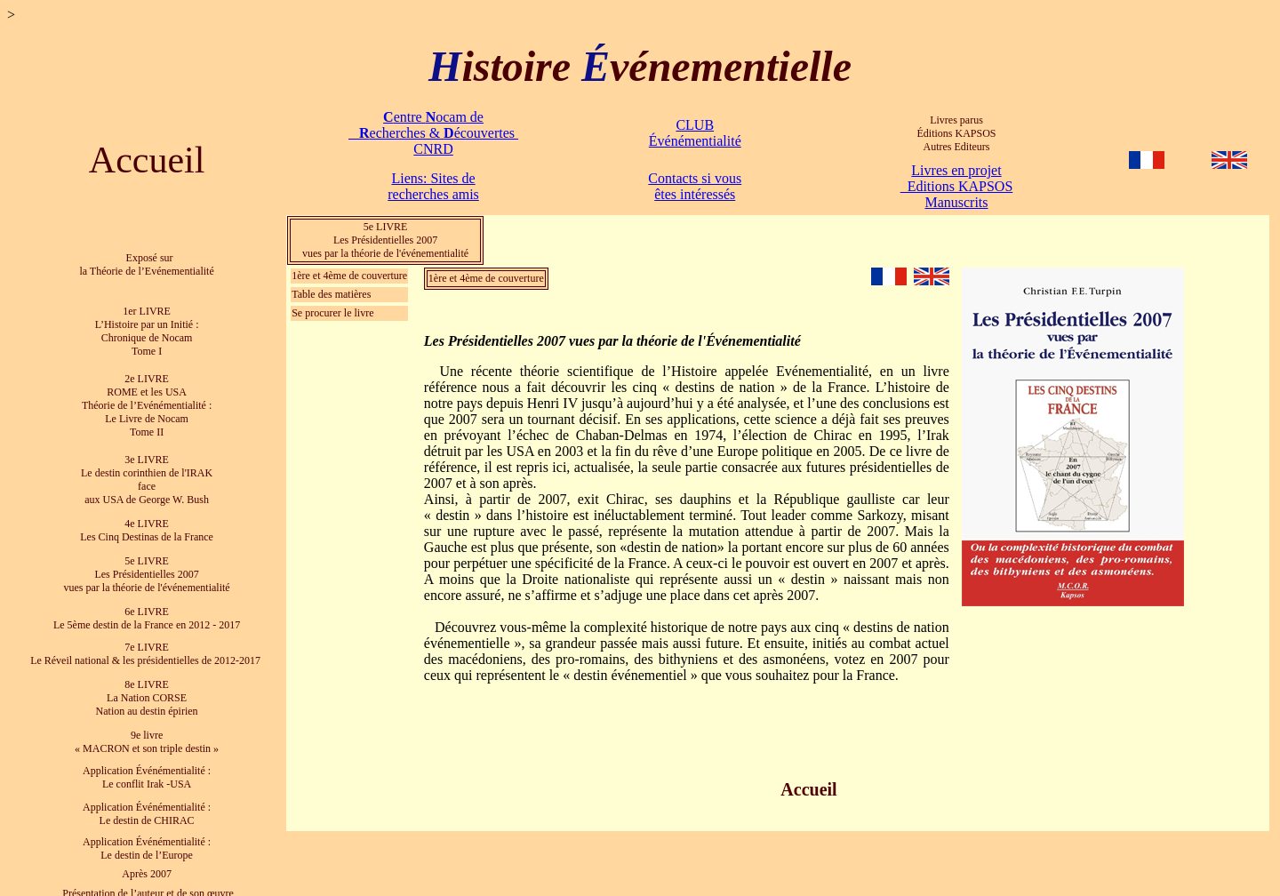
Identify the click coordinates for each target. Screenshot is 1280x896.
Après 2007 (147, 858)
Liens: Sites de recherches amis (433, 186)
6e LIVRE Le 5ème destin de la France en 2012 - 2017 (146, 608)
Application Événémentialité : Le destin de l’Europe (147, 833)
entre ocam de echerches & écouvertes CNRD (433, 132)
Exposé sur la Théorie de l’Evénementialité (146, 263)
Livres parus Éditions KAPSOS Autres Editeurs (956, 133)
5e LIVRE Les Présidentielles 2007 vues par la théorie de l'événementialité (385, 240)
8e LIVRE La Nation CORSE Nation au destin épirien (147, 686)
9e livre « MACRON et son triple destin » (147, 729)
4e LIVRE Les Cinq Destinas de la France (146, 523)
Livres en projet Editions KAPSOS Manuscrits (956, 186)
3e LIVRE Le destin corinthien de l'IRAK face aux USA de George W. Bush (146, 473)
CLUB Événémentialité (695, 132)
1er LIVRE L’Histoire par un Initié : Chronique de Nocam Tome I (147, 328)
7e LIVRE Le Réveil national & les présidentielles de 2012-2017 (146, 644)
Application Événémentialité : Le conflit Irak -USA (147, 764)
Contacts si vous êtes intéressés (694, 186)
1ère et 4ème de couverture (349, 275)
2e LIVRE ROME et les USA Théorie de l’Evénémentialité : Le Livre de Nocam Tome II (147, 401)
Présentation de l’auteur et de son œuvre (146, 877)
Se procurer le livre (332, 313)
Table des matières (331, 294)
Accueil (147, 160)
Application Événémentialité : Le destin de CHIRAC (147, 799)
